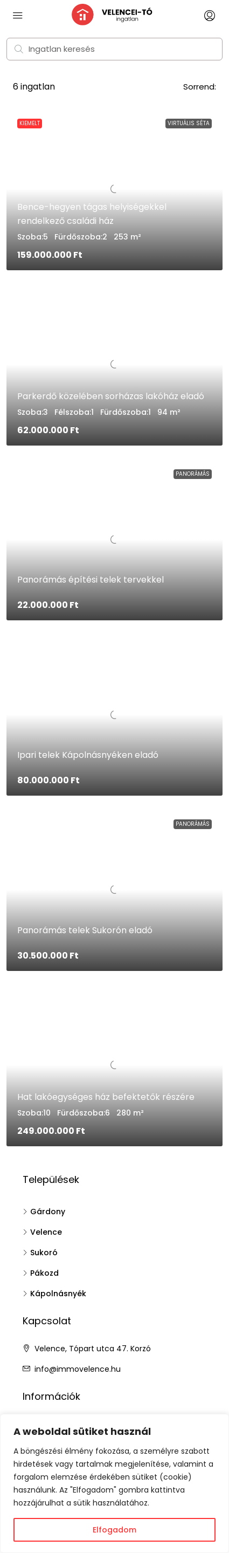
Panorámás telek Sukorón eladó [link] (84, 930)
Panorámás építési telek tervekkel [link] (90, 579)
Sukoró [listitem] (40, 1252)
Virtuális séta (189, 123)
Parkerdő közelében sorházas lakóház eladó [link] (110, 396)
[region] (114, 1483)
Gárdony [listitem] (44, 1211)
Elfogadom (114, 1529)
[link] (114, 364)
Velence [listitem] (42, 1232)
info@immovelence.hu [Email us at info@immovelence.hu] (77, 1369)
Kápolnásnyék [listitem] (54, 1293)
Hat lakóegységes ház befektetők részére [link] (106, 1097)
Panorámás (193, 474)
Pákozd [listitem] (41, 1273)
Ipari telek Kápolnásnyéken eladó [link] (87, 755)
